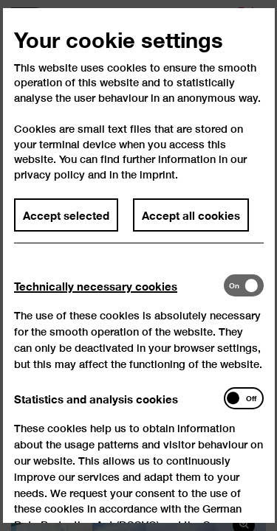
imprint (157, 186)
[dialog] (138, 265)
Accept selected (66, 227)
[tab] (118, 297)
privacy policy (49, 186)
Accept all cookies (191, 227)
